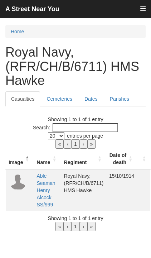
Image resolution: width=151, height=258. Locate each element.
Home (17, 31)
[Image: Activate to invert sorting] (20, 159)
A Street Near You (32, 9)
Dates (91, 99)
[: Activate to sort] (144, 159)
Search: (41, 127)
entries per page (85, 136)
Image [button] (16, 162)
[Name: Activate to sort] (47, 159)
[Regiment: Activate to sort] (83, 159)
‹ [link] (67, 144)
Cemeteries (59, 99)
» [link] (91, 144)
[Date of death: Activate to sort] (121, 159)
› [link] (83, 144)
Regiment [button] (75, 162)
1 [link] (75, 144)
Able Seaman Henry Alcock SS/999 (45, 190)
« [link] (59, 144)
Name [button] (43, 162)
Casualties (22, 99)
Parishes (119, 99)
